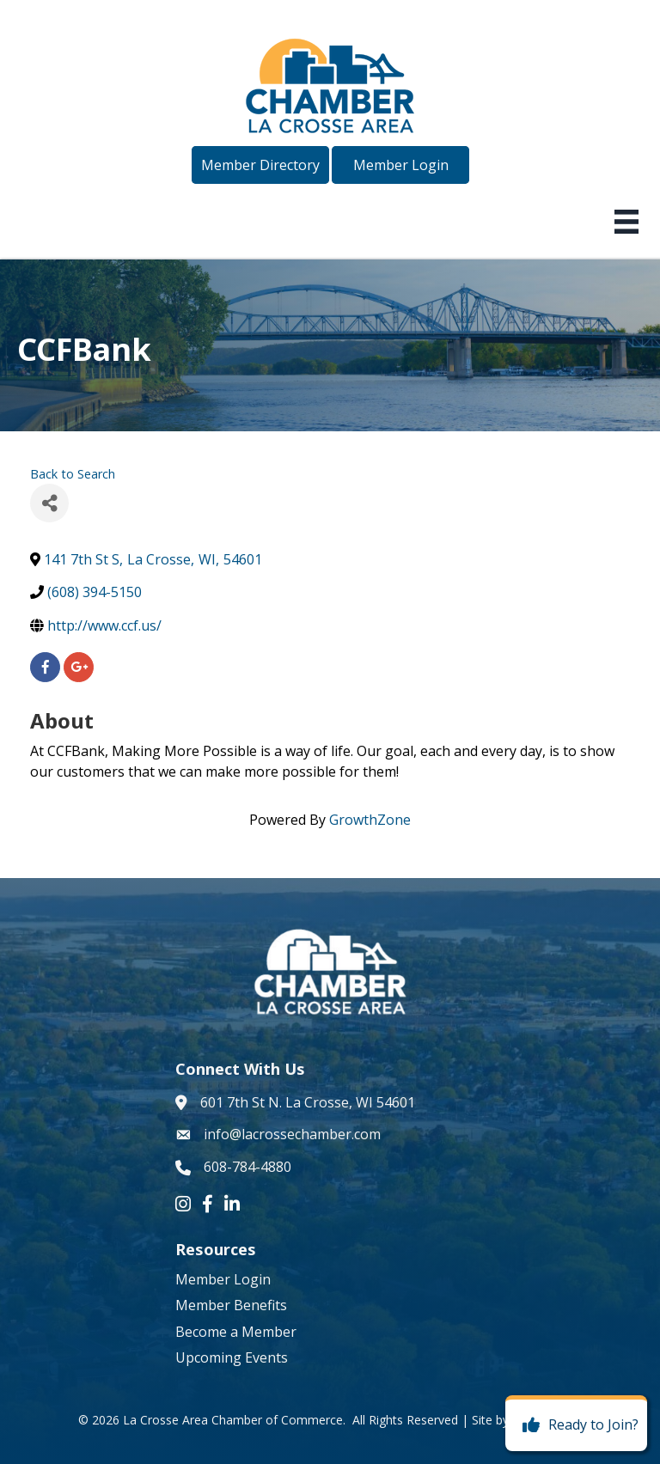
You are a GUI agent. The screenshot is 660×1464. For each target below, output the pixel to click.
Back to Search (72, 474)
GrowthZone (370, 819)
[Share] (49, 503)
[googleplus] (79, 667)
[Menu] (626, 221)
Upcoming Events (231, 1357)
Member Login (223, 1279)
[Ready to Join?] (576, 1425)
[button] (260, 165)
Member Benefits (231, 1305)
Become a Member (235, 1331)
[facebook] (45, 667)
